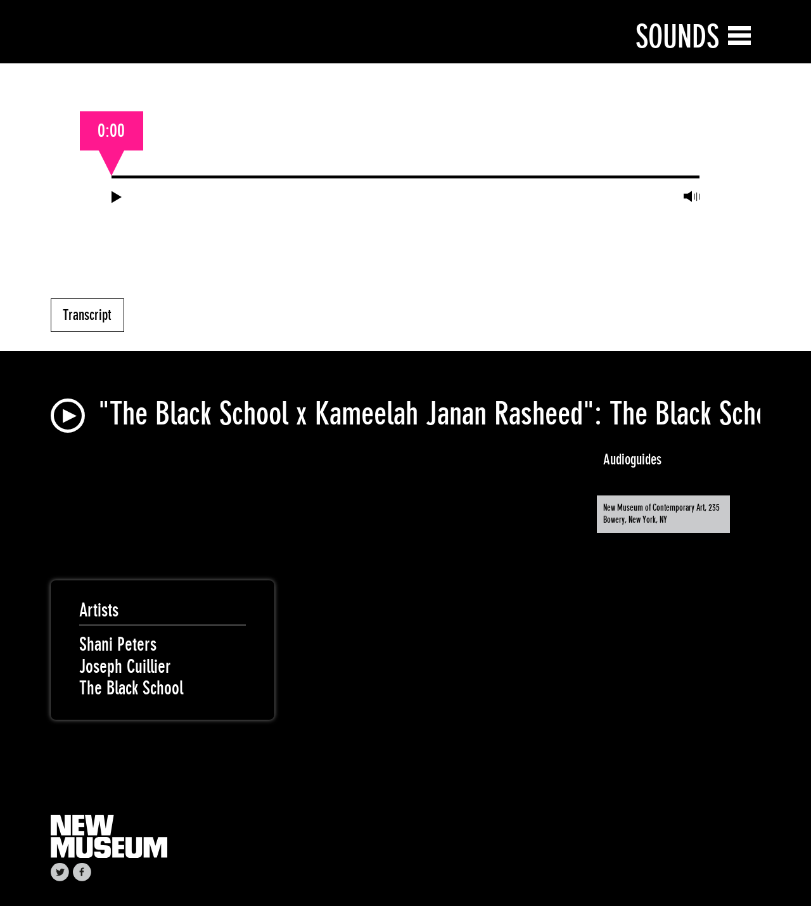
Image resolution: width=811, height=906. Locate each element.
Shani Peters (117, 644)
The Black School (131, 688)
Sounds (677, 36)
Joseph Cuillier (125, 666)
